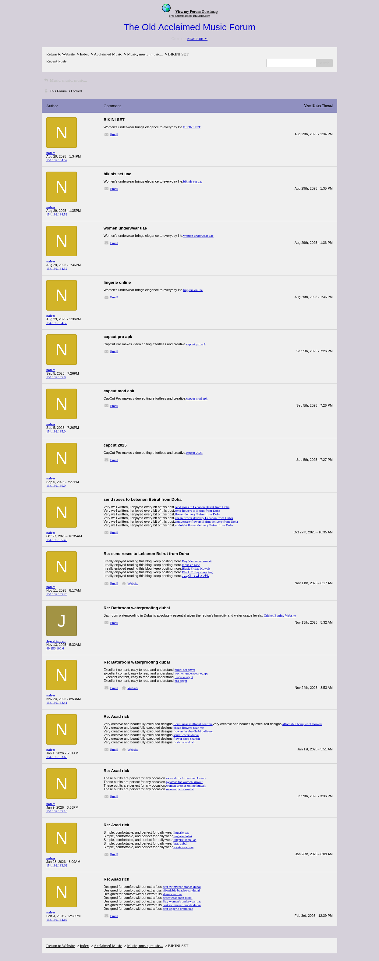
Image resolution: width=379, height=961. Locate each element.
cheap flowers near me (188, 727)
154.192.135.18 (56, 811)
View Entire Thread (318, 105)
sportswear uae (183, 847)
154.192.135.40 (56, 540)
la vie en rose (191, 565)
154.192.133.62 (56, 865)
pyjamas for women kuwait (184, 782)
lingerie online (193, 290)
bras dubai (180, 843)
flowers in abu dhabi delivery (193, 731)
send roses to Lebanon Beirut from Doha (202, 507)
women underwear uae (198, 235)
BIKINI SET (191, 127)
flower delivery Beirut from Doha (197, 514)
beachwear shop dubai (178, 897)
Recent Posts (56, 61)
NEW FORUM (197, 39)
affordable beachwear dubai (181, 890)
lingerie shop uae (184, 840)
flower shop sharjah (186, 738)
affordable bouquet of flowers (302, 724)
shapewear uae (172, 894)
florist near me (183, 724)
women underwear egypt (191, 673)
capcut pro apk (196, 344)
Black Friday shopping (197, 572)
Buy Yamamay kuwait (196, 561)
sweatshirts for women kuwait (186, 778)
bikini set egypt (185, 669)
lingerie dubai (182, 836)
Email (114, 134)
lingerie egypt (184, 677)
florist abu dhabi (184, 742)
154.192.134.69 (56, 919)
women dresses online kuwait (186, 785)
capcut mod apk (196, 398)
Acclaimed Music (108, 54)
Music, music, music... (145, 54)
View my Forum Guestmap (196, 11)
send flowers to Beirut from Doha (197, 510)
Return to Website (60, 54)
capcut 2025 (194, 452)
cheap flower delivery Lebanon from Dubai (204, 518)
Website (132, 583)
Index (84, 54)
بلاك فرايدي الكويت (195, 576)
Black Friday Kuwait (196, 568)
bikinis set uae (192, 181)
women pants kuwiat (180, 789)
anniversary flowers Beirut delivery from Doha (206, 521)
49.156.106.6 (55, 648)
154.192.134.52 (56, 160)
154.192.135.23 (56, 594)
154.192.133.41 (56, 702)
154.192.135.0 (56, 377)
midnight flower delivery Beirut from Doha (204, 525)
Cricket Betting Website (280, 615)
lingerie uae (181, 832)
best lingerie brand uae (178, 908)
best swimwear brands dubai (182, 886)
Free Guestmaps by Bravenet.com (189, 15)
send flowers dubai (186, 735)
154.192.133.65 (56, 757)
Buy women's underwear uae (182, 901)
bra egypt (181, 680)
